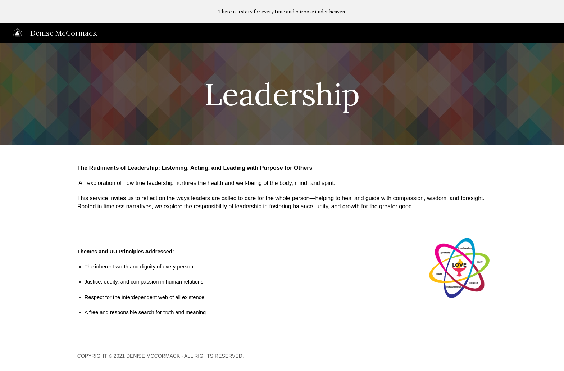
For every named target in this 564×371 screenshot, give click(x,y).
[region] (282, 11)
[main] (282, 94)
